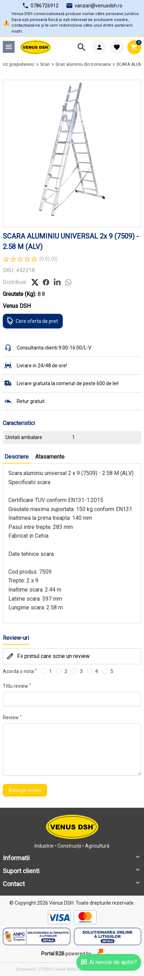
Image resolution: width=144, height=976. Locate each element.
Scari (45, 64)
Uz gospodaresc (19, 64)
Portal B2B (53, 953)
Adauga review (24, 790)
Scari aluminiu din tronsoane (83, 64)
